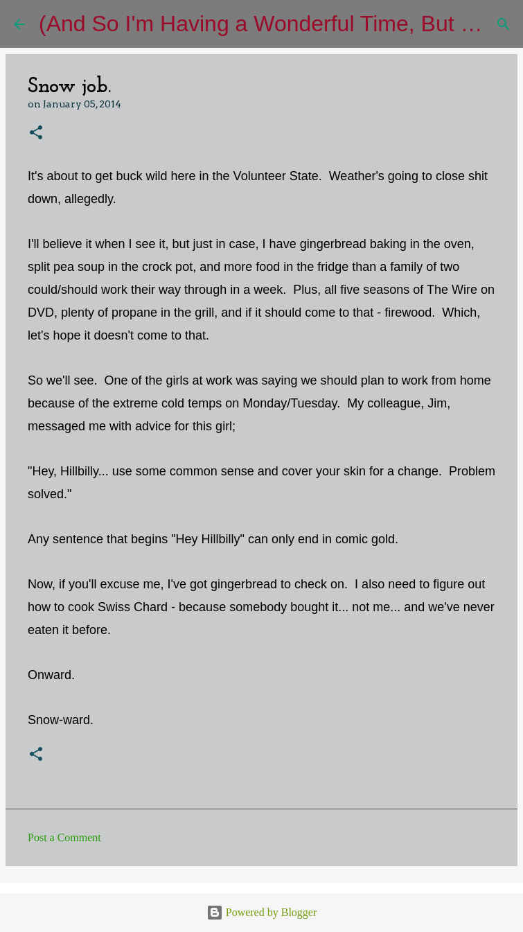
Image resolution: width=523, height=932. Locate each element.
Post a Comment (64, 837)
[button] (36, 133)
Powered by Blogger (261, 912)
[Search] (503, 24)
